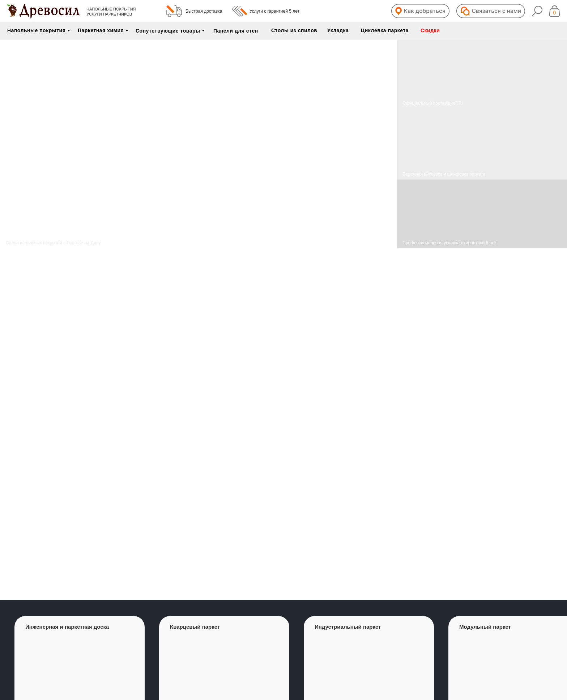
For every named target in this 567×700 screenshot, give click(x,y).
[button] (420, 11)
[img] (482, 144)
